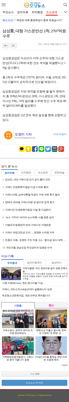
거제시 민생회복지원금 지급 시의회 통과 (25, 187)
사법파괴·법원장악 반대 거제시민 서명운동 (27, 225)
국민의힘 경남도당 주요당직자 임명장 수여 (27, 247)
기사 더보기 (60, 134)
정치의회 (22, 12)
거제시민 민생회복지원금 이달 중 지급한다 (27, 209)
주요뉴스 (8, 12)
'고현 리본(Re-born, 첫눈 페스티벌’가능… (23, 283)
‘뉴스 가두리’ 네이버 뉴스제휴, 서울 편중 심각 (28, 217)
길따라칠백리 (34, 262)
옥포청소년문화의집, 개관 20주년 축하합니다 (26, 295)
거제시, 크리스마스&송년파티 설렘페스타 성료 (27, 289)
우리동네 (12, 263)
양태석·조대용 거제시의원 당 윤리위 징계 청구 (28, 202)
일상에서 (57, 262)
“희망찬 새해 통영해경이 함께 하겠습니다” (39, 20)
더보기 (65, 365)
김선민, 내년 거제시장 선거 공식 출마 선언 (26, 179)
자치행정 (37, 12)
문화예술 (59, 172)
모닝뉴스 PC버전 (34, 383)
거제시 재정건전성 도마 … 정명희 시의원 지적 (28, 232)
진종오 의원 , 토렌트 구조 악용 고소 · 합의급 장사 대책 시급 (35, 240)
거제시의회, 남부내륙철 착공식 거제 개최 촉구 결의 (31, 194)
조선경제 (51, 12)
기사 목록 (34, 374)
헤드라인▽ (9, 20)
